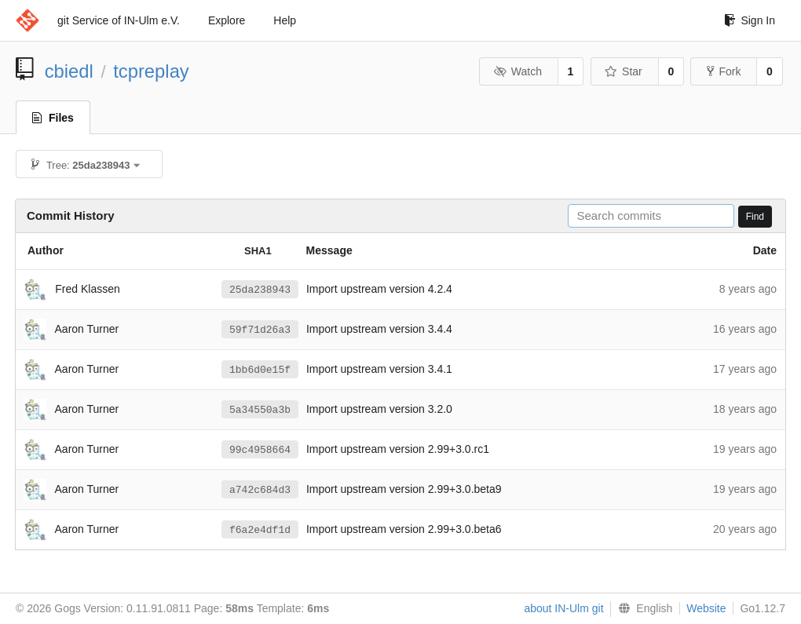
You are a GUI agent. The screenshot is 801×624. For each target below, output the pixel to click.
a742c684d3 (260, 490)
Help (284, 20)
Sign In (749, 20)
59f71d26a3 (260, 330)
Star (623, 71)
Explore (226, 20)
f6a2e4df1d (260, 530)
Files (53, 117)
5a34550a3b (260, 410)
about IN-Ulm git (563, 608)
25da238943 (260, 290)
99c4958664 (260, 450)
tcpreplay (151, 71)
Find (755, 216)
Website (706, 608)
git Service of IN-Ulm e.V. (118, 20)
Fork (724, 71)
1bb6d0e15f (260, 370)
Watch (517, 71)
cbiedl (69, 71)
